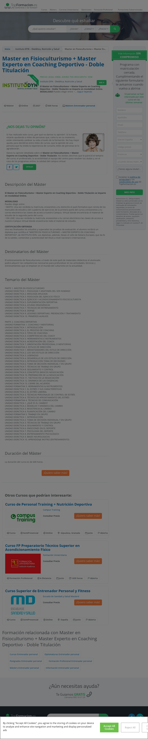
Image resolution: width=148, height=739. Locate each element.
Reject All (130, 727)
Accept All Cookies (109, 727)
